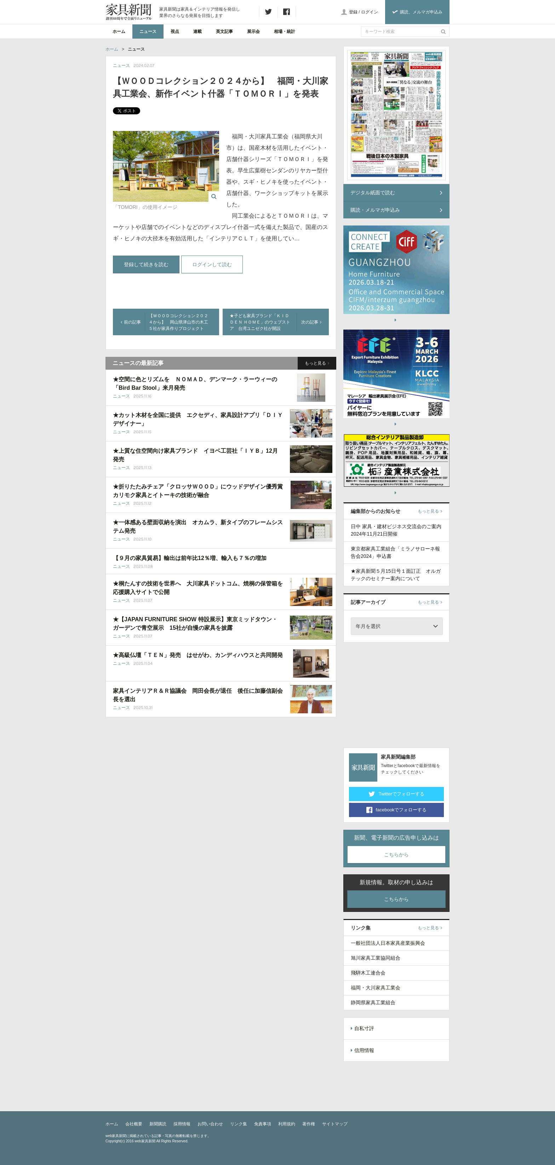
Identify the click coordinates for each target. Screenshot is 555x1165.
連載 (197, 31)
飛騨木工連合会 (368, 973)
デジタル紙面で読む (396, 192)
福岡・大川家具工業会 (375, 987)
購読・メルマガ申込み (396, 209)
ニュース (147, 31)
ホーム (119, 31)
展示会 (253, 31)
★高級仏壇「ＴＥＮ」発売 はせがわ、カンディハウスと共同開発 (198, 655)
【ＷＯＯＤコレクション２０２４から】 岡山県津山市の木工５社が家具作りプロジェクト (178, 322)
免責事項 (262, 1123)
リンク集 (238, 1123)
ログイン (369, 12)
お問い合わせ (210, 1123)
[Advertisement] (396, 694)
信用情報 (362, 1050)
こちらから (396, 854)
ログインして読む (212, 264)
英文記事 (224, 31)
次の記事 (311, 322)
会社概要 (133, 1123)
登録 (353, 12)
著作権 (308, 1123)
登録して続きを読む (146, 264)
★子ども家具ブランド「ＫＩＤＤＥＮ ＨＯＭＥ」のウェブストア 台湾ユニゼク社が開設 (260, 322)
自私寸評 (362, 1028)
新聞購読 (157, 1123)
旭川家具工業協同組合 (375, 958)
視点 (175, 31)
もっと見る (317, 363)
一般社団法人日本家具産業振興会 (388, 943)
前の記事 (131, 322)
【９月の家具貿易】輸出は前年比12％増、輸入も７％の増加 (190, 558)
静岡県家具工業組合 (373, 1002)
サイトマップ (335, 1123)
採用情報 (181, 1123)
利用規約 (286, 1123)
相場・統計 (284, 31)
